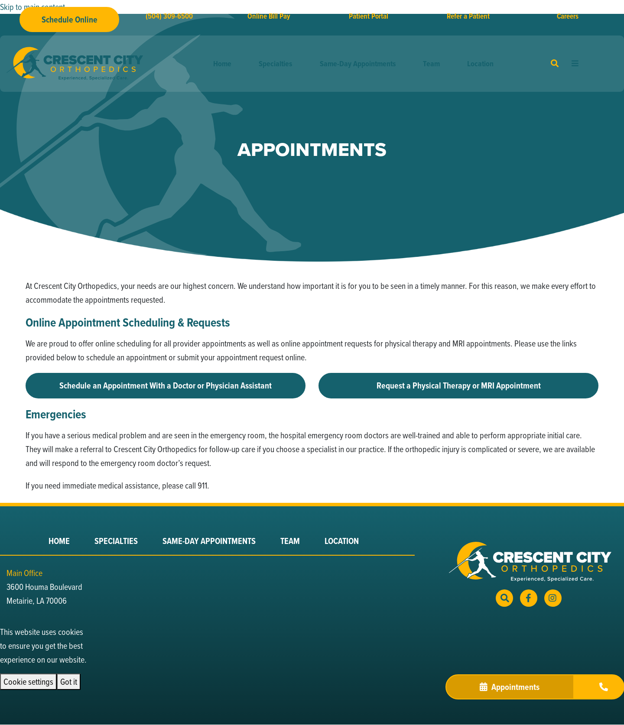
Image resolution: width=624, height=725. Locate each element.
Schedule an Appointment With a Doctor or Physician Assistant (165, 385)
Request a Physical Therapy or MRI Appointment (459, 385)
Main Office (24, 573)
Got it (68, 681)
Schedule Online (70, 19)
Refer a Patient (468, 16)
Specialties (275, 63)
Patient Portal (368, 16)
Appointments (510, 686)
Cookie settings (28, 681)
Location (480, 63)
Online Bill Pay (268, 16)
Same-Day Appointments (358, 63)
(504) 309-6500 (169, 16)
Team (431, 63)
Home (222, 63)
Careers (567, 16)
